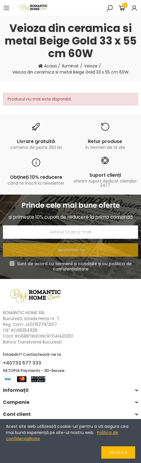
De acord (118, 452)
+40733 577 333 (22, 363)
